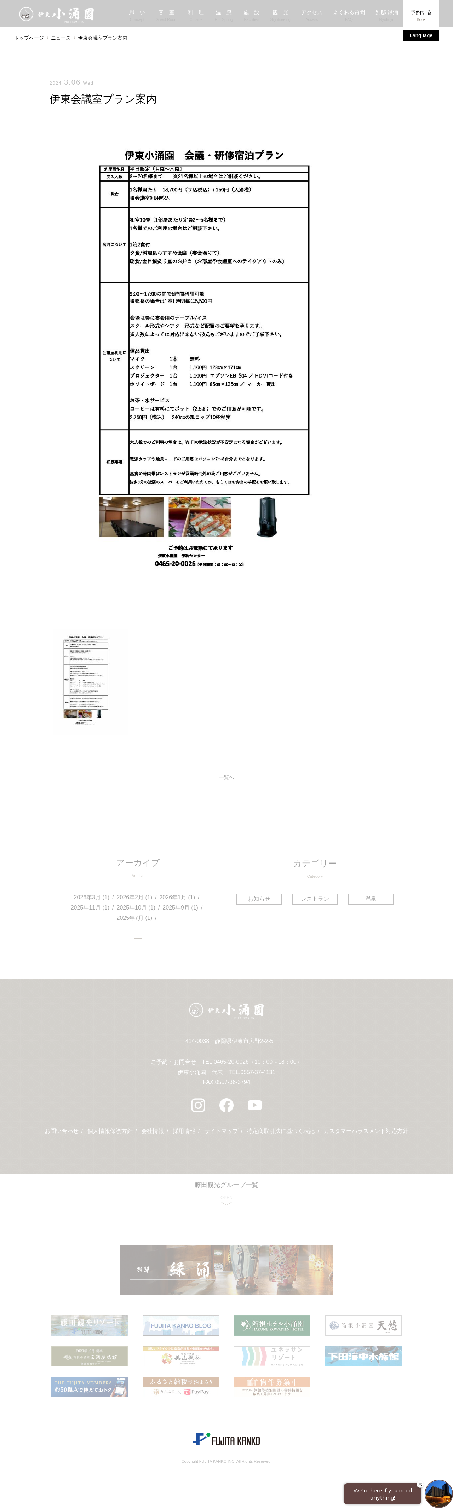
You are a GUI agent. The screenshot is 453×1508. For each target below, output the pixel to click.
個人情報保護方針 (109, 1135)
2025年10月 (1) (136, 909)
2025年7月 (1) (135, 919)
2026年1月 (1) (177, 899)
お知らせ (259, 899)
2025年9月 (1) (181, 909)
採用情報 (184, 1135)
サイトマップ (221, 1135)
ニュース (61, 38)
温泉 (370, 899)
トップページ (29, 38)
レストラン (315, 899)
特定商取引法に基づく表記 (281, 1135)
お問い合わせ (61, 1135)
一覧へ (226, 778)
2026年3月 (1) (92, 899)
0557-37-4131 (258, 1076)
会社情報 (152, 1135)
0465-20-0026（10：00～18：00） (257, 1066)
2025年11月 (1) (90, 909)
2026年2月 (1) (135, 899)
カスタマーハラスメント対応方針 (366, 1135)
